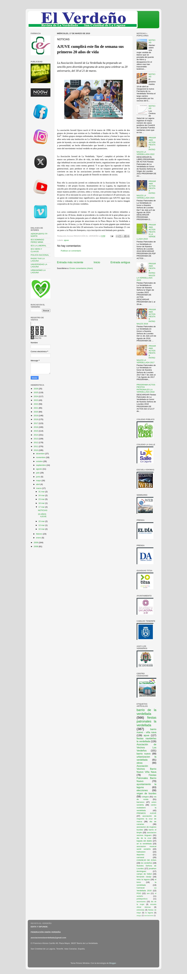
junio (38, 477)
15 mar (41, 521)
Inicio (97, 262)
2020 (36, 412)
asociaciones (148, 915)
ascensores (141, 902)
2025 (36, 392)
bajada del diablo (144, 841)
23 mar (41, 499)
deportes (140, 854)
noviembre (41, 457)
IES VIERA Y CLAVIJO (36, 250)
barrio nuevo (144, 753)
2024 (36, 396)
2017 (36, 423)
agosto (39, 469)
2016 (36, 427)
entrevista (140, 910)
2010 (36, 450)
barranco (140, 802)
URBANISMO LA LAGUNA (38, 271)
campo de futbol (144, 874)
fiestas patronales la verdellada (146, 721)
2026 (36, 389)
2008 (36, 546)
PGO (139, 893)
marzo (39, 488)
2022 (36, 404)
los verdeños (146, 863)
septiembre (41, 465)
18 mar (41, 503)
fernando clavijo (144, 877)
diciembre (40, 453)
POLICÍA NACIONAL (40, 255)
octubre (39, 461)
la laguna (149, 913)
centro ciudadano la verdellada (146, 808)
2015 (36, 431)
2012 (36, 442)
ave (148, 893)
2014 (36, 435)
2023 (36, 400)
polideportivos (142, 899)
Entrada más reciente (70, 262)
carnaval (140, 857)
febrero (39, 534)
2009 (36, 542)
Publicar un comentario (71, 251)
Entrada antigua (120, 262)
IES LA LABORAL (38, 246)
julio (38, 473)
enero (39, 538)
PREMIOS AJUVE (146, 813)
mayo (38, 480)
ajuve (66, 240)
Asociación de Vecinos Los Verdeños (146, 747)
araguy (139, 915)
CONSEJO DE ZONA (146, 860)
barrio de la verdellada (146, 712)
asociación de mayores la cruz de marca (146, 819)
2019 (36, 415)
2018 (36, 419)
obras (140, 763)
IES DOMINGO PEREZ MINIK (37, 241)
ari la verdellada (144, 844)
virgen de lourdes (146, 793)
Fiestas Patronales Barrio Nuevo (146, 778)
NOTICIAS (42, 510)
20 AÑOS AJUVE (42, 515)
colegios (145, 797)
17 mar (41, 507)
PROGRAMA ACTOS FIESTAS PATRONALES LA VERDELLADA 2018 (146, 388)
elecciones (142, 790)
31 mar (41, 492)
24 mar (41, 495)
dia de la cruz (144, 838)
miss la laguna (143, 879)
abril (38, 484)
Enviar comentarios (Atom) (81, 268)
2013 (36, 439)
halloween (141, 852)
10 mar (41, 529)
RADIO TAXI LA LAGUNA (38, 259)
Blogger (112, 963)
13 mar (41, 525)
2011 (36, 446)
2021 (36, 408)
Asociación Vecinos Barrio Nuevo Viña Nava (146, 769)
